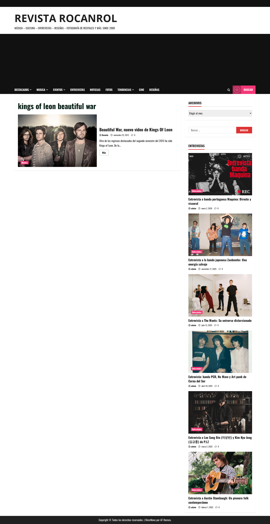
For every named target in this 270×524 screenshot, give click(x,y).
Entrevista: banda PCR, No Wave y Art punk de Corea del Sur (217, 378)
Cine (141, 90)
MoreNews (150, 520)
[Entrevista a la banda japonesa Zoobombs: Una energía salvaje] (220, 235)
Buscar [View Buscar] (243, 90)
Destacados (21, 90)
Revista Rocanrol (65, 18)
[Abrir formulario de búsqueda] (228, 90)
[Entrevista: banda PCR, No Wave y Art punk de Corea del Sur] (220, 352)
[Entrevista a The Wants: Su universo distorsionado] (220, 295)
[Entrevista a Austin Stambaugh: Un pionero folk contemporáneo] (220, 473)
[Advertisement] (135, 60)
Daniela (105, 135)
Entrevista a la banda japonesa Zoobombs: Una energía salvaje (217, 262)
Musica (41, 90)
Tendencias (124, 90)
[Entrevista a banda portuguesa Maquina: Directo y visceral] (220, 174)
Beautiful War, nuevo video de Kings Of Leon (57, 140)
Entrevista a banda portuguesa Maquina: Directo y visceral (219, 201)
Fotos (109, 90)
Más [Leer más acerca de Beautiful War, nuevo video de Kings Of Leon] (105, 153)
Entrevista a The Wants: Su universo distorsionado (220, 320)
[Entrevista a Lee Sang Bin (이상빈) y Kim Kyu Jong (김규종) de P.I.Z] (220, 412)
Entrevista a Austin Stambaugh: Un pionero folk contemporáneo (218, 500)
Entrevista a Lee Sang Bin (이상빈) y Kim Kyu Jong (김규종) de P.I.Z (220, 439)
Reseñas (154, 90)
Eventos (58, 90)
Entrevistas (77, 90)
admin (193, 208)
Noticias (95, 90)
